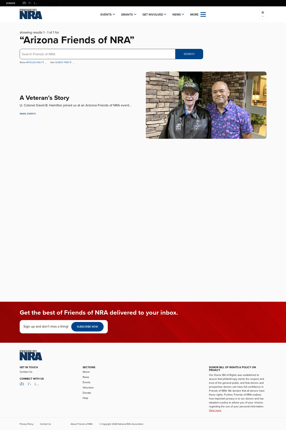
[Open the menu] (203, 14)
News (176, 14)
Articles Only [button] (36, 62)
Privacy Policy (26, 424)
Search (189, 54)
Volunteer (88, 387)
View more (215, 410)
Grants (127, 14)
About (86, 371)
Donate (10, 3)
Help (85, 398)
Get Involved (152, 14)
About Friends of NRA (82, 424)
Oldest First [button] (64, 62)
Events (106, 14)
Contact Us (26, 371)
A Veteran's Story (44, 98)
